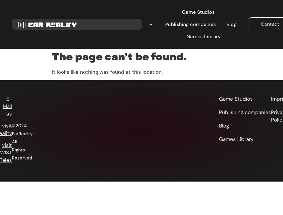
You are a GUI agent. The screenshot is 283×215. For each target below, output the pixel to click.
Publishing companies (190, 24)
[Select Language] (147, 24)
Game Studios (198, 12)
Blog (232, 24)
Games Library (203, 36)
